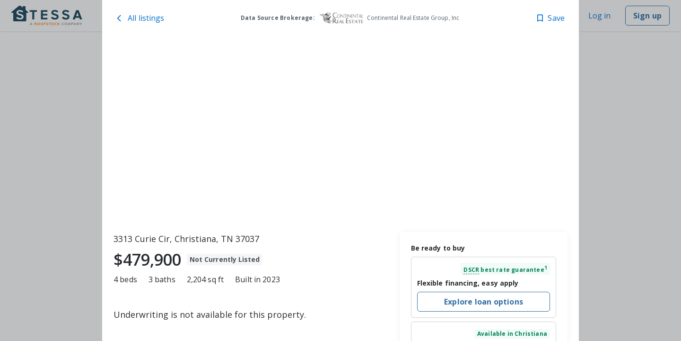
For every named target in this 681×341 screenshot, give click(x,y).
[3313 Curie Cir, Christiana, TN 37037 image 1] (341, 133)
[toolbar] (341, 133)
